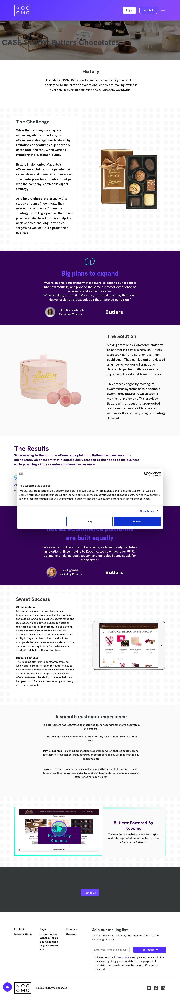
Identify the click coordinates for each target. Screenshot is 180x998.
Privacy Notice (48, 934)
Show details (147, 511)
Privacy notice (122, 957)
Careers (71, 934)
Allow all (137, 521)
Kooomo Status (23, 934)
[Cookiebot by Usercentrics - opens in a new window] (146, 473)
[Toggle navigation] (163, 10)
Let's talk (148, 10)
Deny (89, 521)
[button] (129, 10)
